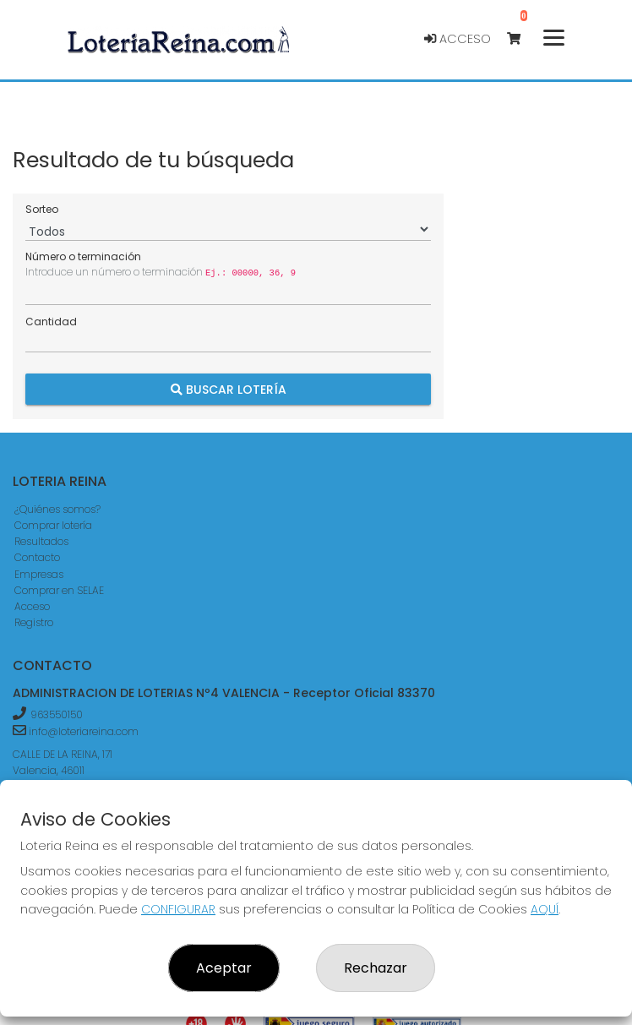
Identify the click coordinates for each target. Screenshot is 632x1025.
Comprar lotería (53, 525)
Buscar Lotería (228, 389)
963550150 (56, 714)
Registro (33, 622)
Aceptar (224, 968)
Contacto (37, 557)
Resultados (41, 541)
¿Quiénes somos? (57, 509)
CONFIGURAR (178, 909)
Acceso (457, 38)
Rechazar (375, 968)
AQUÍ (544, 909)
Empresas (38, 574)
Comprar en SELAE (59, 590)
